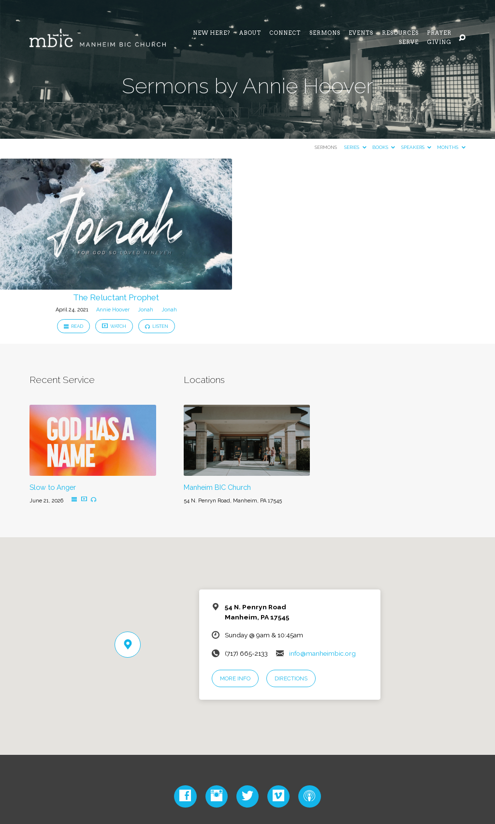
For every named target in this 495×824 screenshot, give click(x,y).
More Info (235, 678)
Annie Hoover (113, 310)
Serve (409, 42)
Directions (291, 678)
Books (383, 147)
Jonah (145, 310)
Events (361, 33)
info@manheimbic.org (322, 653)
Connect (285, 33)
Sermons (324, 33)
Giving (439, 42)
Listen (156, 326)
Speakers (416, 147)
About (250, 33)
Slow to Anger (52, 487)
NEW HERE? (212, 33)
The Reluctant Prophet (116, 297)
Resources (400, 33)
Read (73, 326)
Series (355, 147)
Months (451, 147)
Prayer (439, 33)
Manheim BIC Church (217, 487)
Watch (114, 326)
